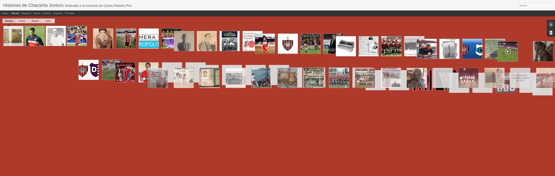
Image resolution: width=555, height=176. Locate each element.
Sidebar (47, 13)
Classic (5, 13)
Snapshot (57, 13)
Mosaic (36, 13)
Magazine (26, 13)
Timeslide (69, 13)
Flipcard (15, 13)
